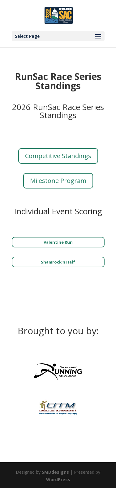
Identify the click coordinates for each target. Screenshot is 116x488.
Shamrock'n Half (58, 262)
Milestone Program (58, 180)
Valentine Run (58, 242)
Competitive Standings (58, 156)
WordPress (58, 479)
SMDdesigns (55, 472)
